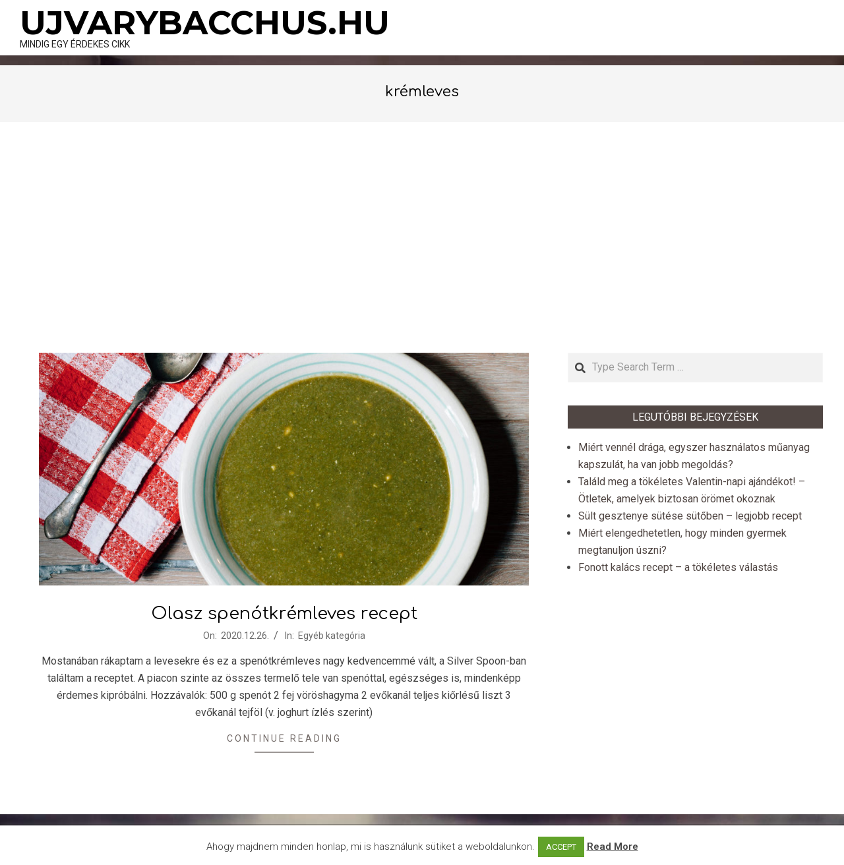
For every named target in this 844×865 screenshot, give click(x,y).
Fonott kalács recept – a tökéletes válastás (678, 567)
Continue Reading (284, 738)
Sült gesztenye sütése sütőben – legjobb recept (690, 516)
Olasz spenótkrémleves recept (284, 613)
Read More (612, 846)
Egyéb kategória (331, 635)
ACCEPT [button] (561, 847)
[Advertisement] (422, 237)
